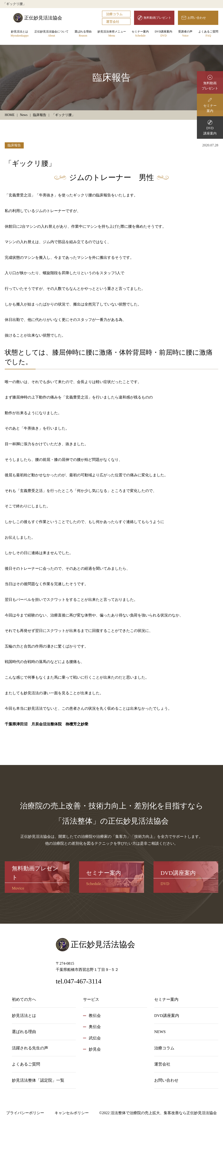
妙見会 (95, 1049)
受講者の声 (185, 34)
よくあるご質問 (208, 34)
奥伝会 (95, 1026)
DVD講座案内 (163, 34)
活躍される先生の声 (30, 1048)
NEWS (160, 1031)
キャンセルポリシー (72, 1113)
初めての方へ (24, 999)
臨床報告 (14, 145)
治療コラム (114, 14)
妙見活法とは (19, 34)
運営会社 (112, 21)
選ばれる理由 (83, 34)
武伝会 (95, 1038)
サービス (91, 999)
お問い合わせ (196, 17)
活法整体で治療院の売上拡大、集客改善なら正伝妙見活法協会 (164, 1113)
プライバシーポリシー (25, 1113)
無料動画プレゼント (157, 17)
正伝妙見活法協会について (51, 34)
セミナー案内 (140, 34)
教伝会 (95, 1015)
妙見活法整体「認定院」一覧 (38, 1080)
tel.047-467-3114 (79, 981)
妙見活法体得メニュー (112, 34)
